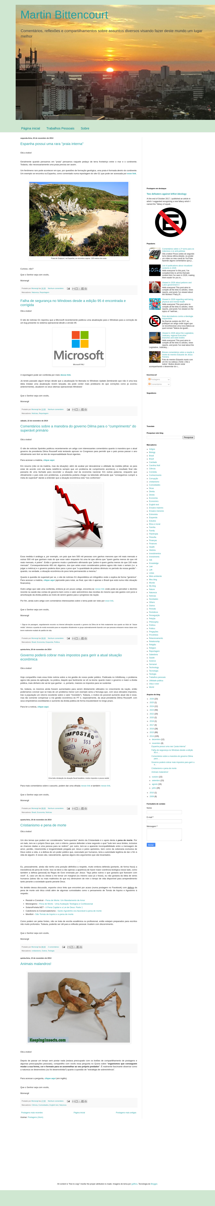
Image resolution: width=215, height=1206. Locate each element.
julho (154, 788)
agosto (155, 784)
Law (151, 566)
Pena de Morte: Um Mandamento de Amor (65, 900)
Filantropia (153, 534)
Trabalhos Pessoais (60, 128)
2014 (152, 736)
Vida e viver (154, 684)
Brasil (34, 642)
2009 (152, 796)
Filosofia (152, 537)
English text (54, 1105)
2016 (152, 729)
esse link (109, 601)
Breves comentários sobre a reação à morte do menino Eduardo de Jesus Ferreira (178, 354)
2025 (152, 702)
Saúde (152, 658)
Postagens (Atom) (35, 1117)
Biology (152, 452)
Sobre (85, 128)
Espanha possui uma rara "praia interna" (52, 144)
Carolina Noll (154, 465)
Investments (154, 557)
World (151, 687)
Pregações (153, 632)
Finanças (153, 540)
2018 (152, 721)
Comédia (153, 472)
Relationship (154, 641)
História (152, 550)
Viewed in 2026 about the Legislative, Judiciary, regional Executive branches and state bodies (178, 335)
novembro (156, 743)
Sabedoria (153, 654)
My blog (152, 586)
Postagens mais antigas (126, 1113)
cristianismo (36, 951)
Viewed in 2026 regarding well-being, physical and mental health (178, 300)
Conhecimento (155, 475)
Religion (152, 648)
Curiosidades (44, 1105)
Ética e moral (154, 524)
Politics (152, 628)
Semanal (153, 664)
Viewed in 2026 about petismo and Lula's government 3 (177, 283)
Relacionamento (156, 638)
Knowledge (154, 563)
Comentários (155, 384)
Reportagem (44, 292)
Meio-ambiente (155, 576)
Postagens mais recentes (32, 1113)
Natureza (35, 292)
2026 (152, 699)
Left (150, 570)
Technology (154, 667)
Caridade (153, 462)
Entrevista (153, 514)
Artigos (152, 449)
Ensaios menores (156, 511)
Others (152, 602)
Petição (152, 618)
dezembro (156, 739)
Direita (152, 491)
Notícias (35, 413)
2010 (152, 793)
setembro (156, 780)
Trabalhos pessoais (157, 677)
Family (152, 531)
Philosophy (154, 622)
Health (152, 547)
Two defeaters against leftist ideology (167, 194)
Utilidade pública (156, 680)
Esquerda (49, 642)
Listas (151, 573)
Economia (41, 642)
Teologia (51, 951)
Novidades (153, 599)
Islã (150, 560)
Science (152, 661)
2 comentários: (54, 947)
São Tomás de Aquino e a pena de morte (54, 914)
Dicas (151, 488)
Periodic (152, 609)
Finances (153, 544)
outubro (155, 777)
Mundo (152, 583)
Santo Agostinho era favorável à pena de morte (80, 911)
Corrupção (153, 478)
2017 (152, 725)
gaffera (134, 1184)
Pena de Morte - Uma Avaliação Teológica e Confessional (66, 904)
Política (57, 642)
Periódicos (153, 612)
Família (152, 527)
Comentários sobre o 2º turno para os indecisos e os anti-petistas (178, 250)
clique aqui (48, 460)
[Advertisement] (173, 159)
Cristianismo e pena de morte (43, 825)
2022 (152, 714)
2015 (152, 732)
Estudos (152, 521)
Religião (152, 645)
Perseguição (154, 615)
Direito (152, 495)
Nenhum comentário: (56, 288)
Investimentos (155, 553)
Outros (44, 951)
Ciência (35, 1105)
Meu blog (153, 579)
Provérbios (153, 635)
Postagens (154, 379)
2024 (152, 706)
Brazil (151, 459)
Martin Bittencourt (64, 14)
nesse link (99, 589)
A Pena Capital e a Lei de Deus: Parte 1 (64, 907)
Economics (154, 501)
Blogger (154, 1184)
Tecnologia (153, 671)
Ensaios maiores (156, 508)
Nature (152, 589)
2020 (152, 717)
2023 (152, 710)
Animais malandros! (35, 964)
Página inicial (30, 128)
